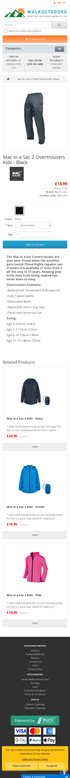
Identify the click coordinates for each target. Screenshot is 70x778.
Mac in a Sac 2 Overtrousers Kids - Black (38, 79)
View (35, 446)
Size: (10, 225)
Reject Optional (21, 765)
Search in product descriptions (23, 31)
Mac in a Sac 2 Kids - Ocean (25, 507)
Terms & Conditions (35, 694)
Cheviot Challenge (35, 704)
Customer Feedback (35, 690)
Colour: (8, 219)
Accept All (51, 765)
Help (35, 665)
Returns (35, 658)
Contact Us (35, 661)
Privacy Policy (35, 669)
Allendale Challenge (35, 708)
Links (35, 686)
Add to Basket (35, 244)
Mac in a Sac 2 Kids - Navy (25, 418)
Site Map (35, 683)
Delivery (35, 650)
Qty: (10, 234)
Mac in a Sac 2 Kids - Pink (24, 595)
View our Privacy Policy (35, 759)
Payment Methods (35, 654)
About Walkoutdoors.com (35, 679)
